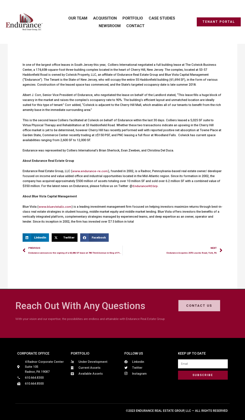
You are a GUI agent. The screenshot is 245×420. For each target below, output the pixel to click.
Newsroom (110, 26)
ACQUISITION (105, 18)
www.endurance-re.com (90, 171)
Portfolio (132, 18)
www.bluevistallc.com (55, 206)
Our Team (77, 18)
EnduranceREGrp (145, 186)
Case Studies (162, 18)
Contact (135, 26)
